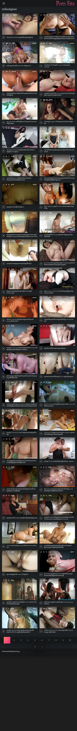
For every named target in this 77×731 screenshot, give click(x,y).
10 (70, 715)
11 (35, 721)
